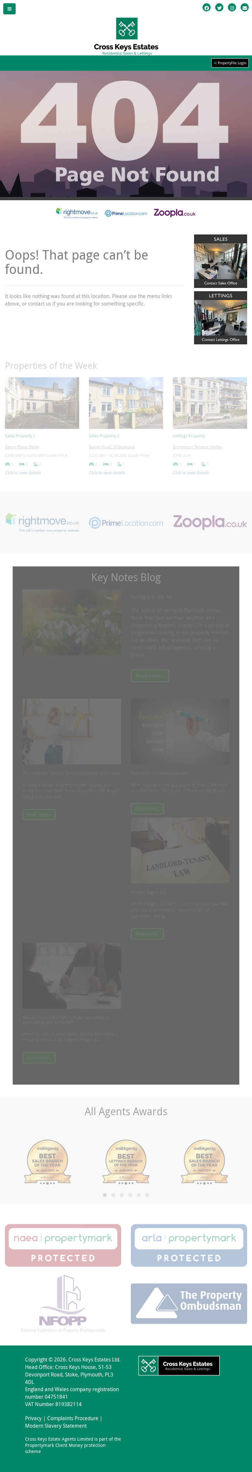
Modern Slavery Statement (56, 1425)
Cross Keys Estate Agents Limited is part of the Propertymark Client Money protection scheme (73, 1445)
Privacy (33, 1418)
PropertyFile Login (230, 63)
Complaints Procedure (72, 1418)
